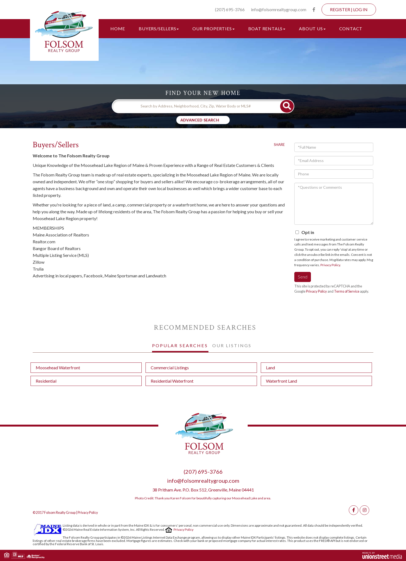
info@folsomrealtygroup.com (278, 9)
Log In (360, 9)
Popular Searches (180, 345)
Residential (46, 380)
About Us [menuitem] (312, 28)
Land (270, 367)
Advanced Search (199, 120)
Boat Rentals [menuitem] (267, 28)
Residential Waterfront (172, 380)
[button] (287, 106)
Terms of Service (346, 291)
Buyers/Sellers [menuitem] (159, 28)
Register (340, 9)
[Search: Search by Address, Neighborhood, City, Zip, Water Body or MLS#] (196, 106)
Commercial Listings (170, 367)
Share (279, 144)
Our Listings (232, 345)
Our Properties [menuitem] (213, 28)
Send (302, 276)
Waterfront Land (281, 380)
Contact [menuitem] (351, 28)
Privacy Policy (330, 265)
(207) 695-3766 (230, 9)
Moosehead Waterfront (58, 367)
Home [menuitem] (117, 28)
